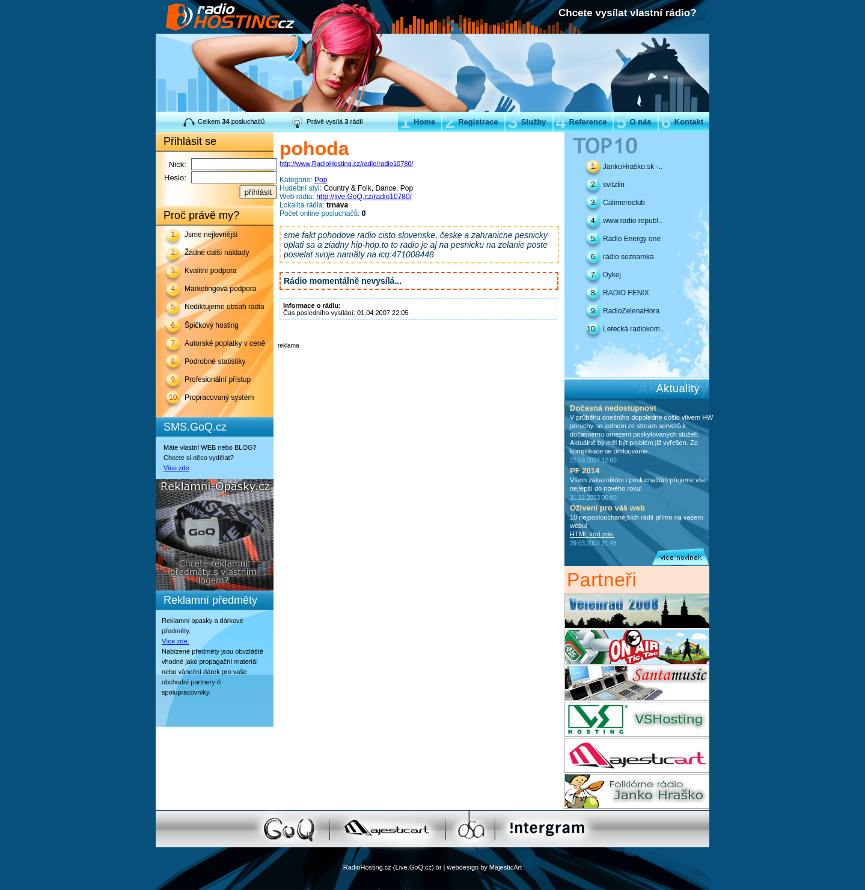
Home (417, 122)
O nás (633, 122)
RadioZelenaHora (631, 311)
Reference (581, 122)
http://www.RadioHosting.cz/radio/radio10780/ (347, 163)
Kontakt (682, 122)
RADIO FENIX (626, 293)
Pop (320, 180)
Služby (527, 122)
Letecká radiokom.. (633, 329)
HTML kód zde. (592, 534)
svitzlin (614, 184)
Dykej (612, 275)
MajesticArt (505, 867)
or (439, 867)
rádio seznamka (628, 257)
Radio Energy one (632, 239)
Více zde (176, 467)
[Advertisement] (418, 367)
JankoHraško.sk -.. (632, 166)
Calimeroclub (624, 202)
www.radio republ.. (632, 220)
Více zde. (175, 641)
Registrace (471, 122)
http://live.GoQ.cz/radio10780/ (364, 196)
